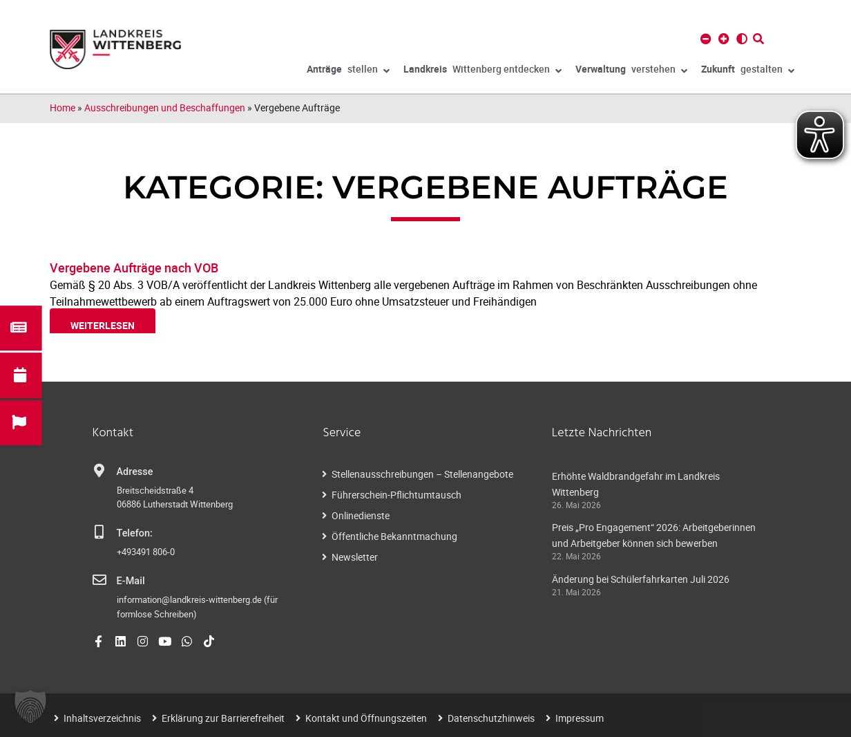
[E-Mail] (99, 580)
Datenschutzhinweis (491, 717)
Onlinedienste (361, 515)
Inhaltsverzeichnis (102, 717)
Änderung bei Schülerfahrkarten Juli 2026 (640, 579)
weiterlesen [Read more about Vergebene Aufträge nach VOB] (102, 325)
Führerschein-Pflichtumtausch (396, 494)
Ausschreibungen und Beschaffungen (164, 107)
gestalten (747, 71)
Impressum (579, 717)
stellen (348, 71)
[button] (30, 706)
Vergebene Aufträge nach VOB (134, 267)
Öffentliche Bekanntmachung (394, 536)
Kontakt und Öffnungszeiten (366, 717)
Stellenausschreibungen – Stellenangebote (422, 474)
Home (62, 107)
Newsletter (355, 556)
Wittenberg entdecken (482, 71)
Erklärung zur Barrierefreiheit (223, 717)
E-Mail (131, 581)
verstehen (631, 71)
